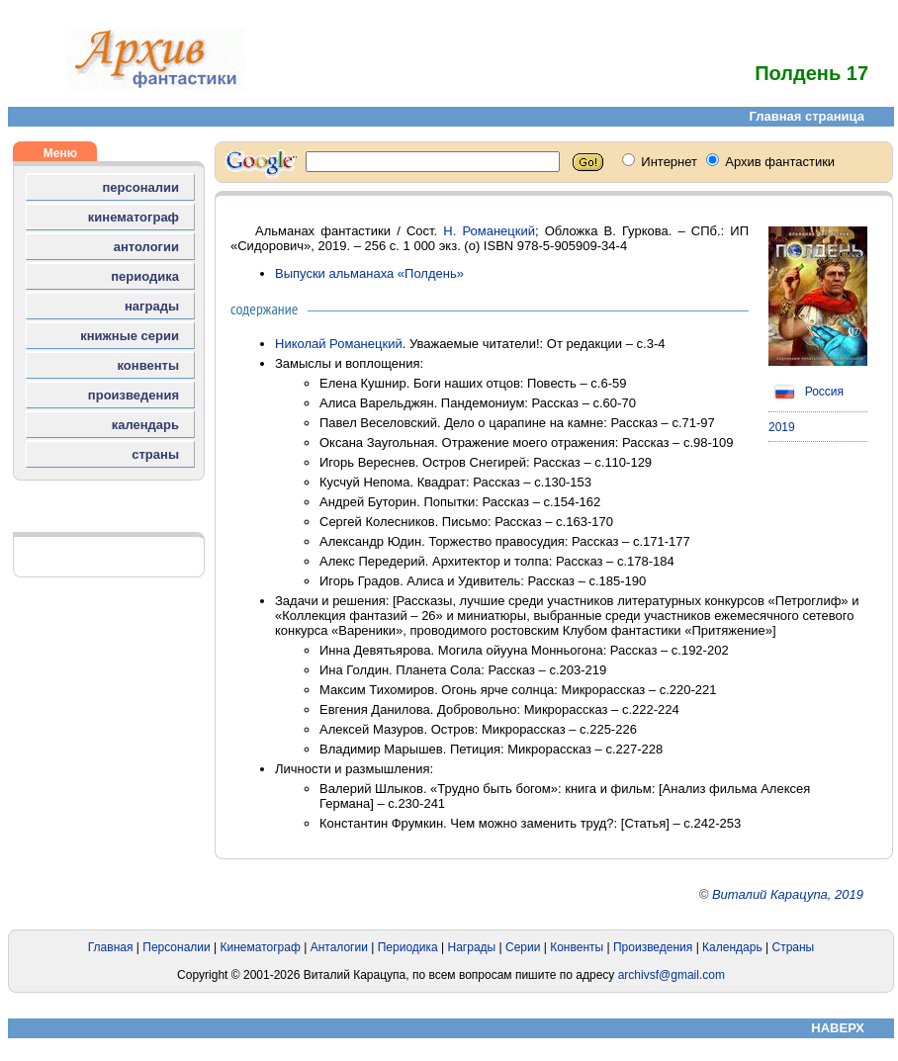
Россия (806, 391)
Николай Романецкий (339, 343)
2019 (781, 427)
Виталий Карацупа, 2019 (787, 894)
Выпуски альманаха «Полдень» (369, 273)
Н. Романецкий (489, 230)
